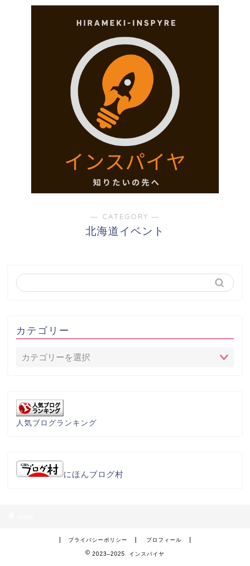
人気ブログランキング (56, 423)
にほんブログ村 (70, 474)
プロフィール (164, 540)
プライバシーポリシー (97, 540)
